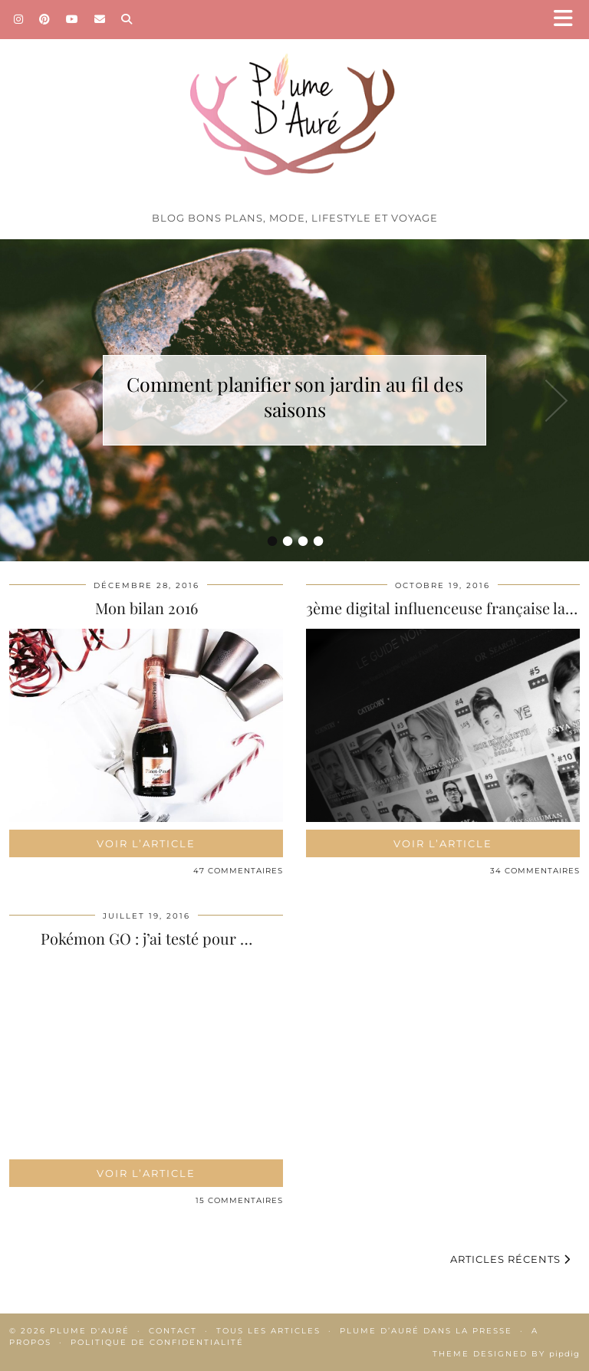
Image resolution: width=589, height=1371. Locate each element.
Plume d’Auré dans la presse (426, 1331)
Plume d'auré (90, 1331)
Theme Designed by (506, 1354)
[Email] (100, 19)
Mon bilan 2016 (146, 607)
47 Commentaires (238, 871)
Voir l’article (146, 843)
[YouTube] (72, 19)
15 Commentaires (239, 1200)
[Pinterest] (45, 19)
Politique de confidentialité (157, 1342)
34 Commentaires (535, 871)
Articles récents (510, 1259)
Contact (173, 1331)
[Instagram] (19, 19)
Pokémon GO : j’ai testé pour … (146, 938)
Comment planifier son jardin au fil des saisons (295, 396)
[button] (568, 19)
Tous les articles (268, 1331)
